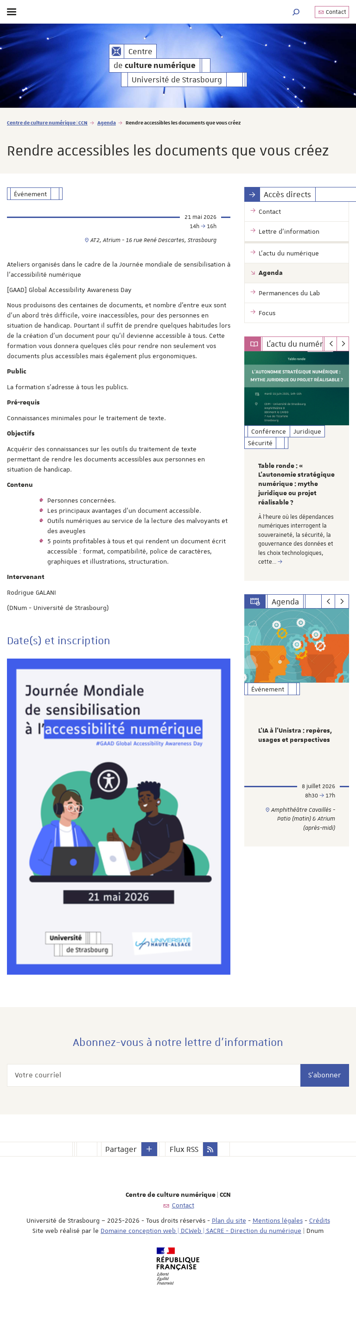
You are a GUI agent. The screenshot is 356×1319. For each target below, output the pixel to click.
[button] (296, 12)
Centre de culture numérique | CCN (47, 122)
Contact (332, 12)
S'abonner (324, 1075)
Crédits (319, 1220)
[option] (296, 466)
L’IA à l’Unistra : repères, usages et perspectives (295, 735)
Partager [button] (121, 1149)
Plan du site (229, 1220)
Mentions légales (278, 1220)
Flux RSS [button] (184, 1149)
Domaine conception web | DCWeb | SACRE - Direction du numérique (201, 1230)
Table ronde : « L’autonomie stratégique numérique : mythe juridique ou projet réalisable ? (296, 484)
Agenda (106, 122)
